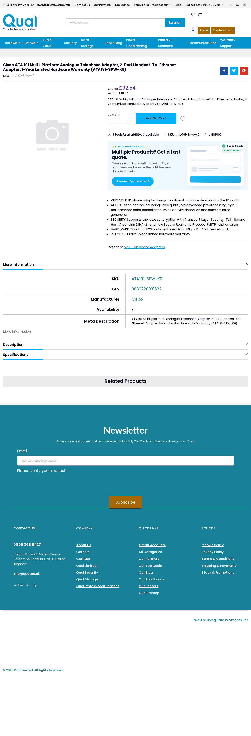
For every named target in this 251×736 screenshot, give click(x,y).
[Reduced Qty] (112, 120)
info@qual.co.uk (26, 573)
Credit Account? (152, 545)
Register (223, 30)
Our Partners (102, 5)
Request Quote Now (132, 181)
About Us (64, 5)
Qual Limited (86, 565)
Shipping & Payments (219, 565)
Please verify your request (42, 470)
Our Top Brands (151, 579)
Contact (83, 558)
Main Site (48, 5)
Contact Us (82, 5)
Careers (82, 552)
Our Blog (146, 572)
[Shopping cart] (201, 14)
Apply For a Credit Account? (152, 5)
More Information (18, 264)
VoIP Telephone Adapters (144, 247)
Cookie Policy (213, 545)
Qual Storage (87, 579)
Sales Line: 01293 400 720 (203, 5)
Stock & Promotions (218, 572)
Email (22, 451)
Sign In (204, 30)
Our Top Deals (150, 565)
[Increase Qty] (128, 120)
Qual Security (87, 572)
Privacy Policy (213, 552)
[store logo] (20, 22)
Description (13, 344)
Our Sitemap (149, 593)
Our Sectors (148, 586)
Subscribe (125, 502)
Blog (178, 5)
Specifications (15, 354)
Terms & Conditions (218, 558)
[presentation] (47, 483)
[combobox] (115, 22)
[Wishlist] (193, 14)
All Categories (150, 552)
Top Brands (122, 5)
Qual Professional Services (97, 586)
